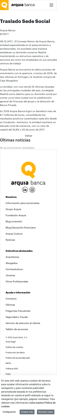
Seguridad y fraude (17, 342)
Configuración (9, 412)
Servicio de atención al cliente (23, 348)
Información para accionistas (22, 228)
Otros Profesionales (17, 306)
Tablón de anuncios (17, 354)
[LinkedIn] (25, 214)
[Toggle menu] (51, 5)
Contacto (11, 323)
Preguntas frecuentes (18, 335)
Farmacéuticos (14, 294)
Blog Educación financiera (21, 252)
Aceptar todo (27, 412)
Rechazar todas (45, 412)
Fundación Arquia (16, 240)
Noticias (10, 264)
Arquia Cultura (14, 258)
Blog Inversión (14, 246)
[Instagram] (32, 214)
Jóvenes (10, 300)
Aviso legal (11, 366)
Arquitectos (12, 282)
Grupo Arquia (13, 234)
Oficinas (10, 329)
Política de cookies (14, 372)
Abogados (11, 288)
